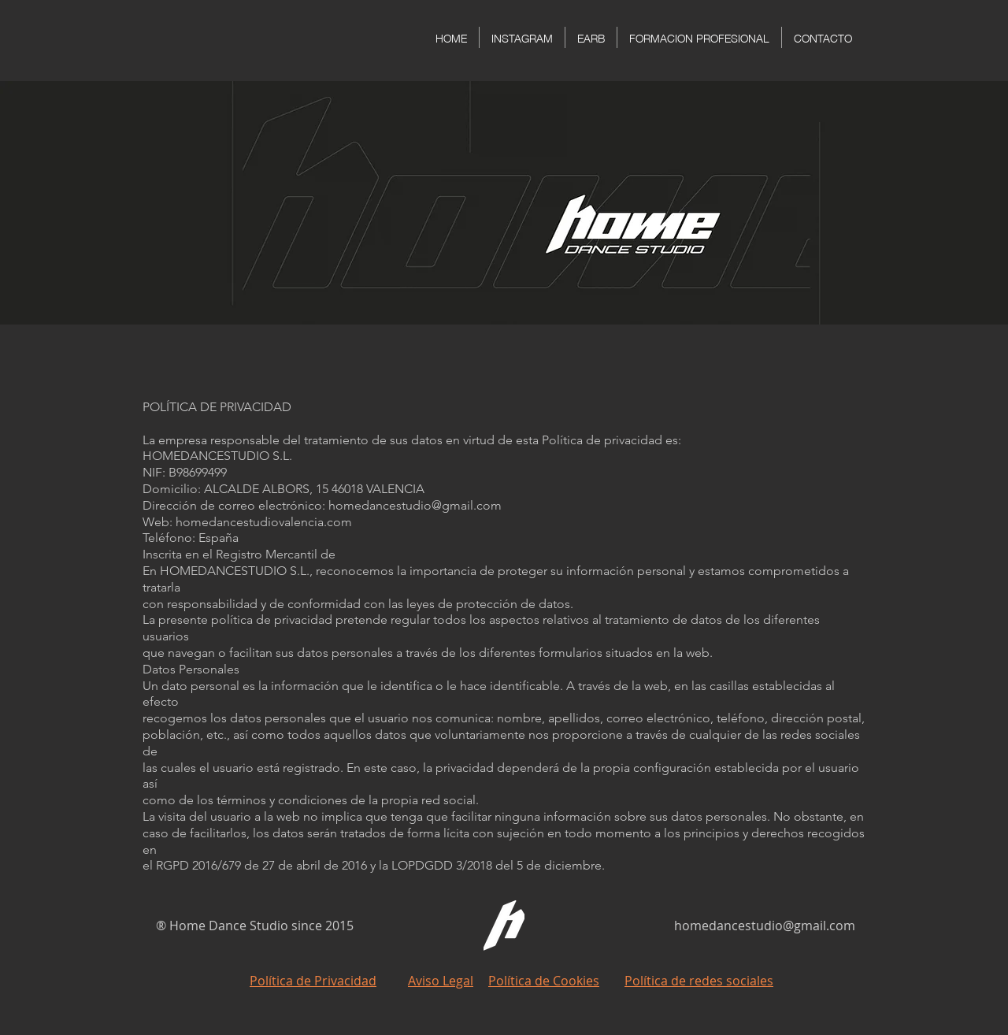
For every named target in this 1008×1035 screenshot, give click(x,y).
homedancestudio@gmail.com (764, 925)
